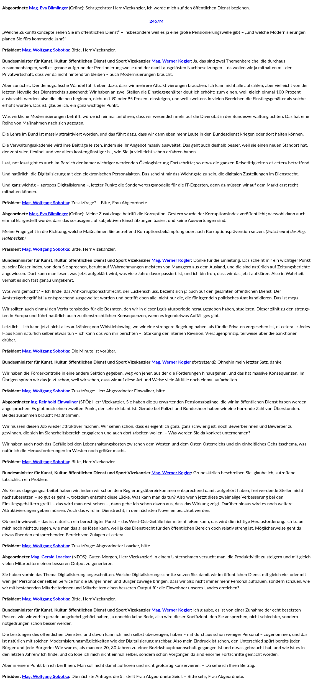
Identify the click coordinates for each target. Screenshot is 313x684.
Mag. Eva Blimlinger (48, 7)
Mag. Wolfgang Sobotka (45, 49)
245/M (156, 21)
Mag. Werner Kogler (171, 60)
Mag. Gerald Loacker (51, 556)
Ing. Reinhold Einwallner (54, 401)
